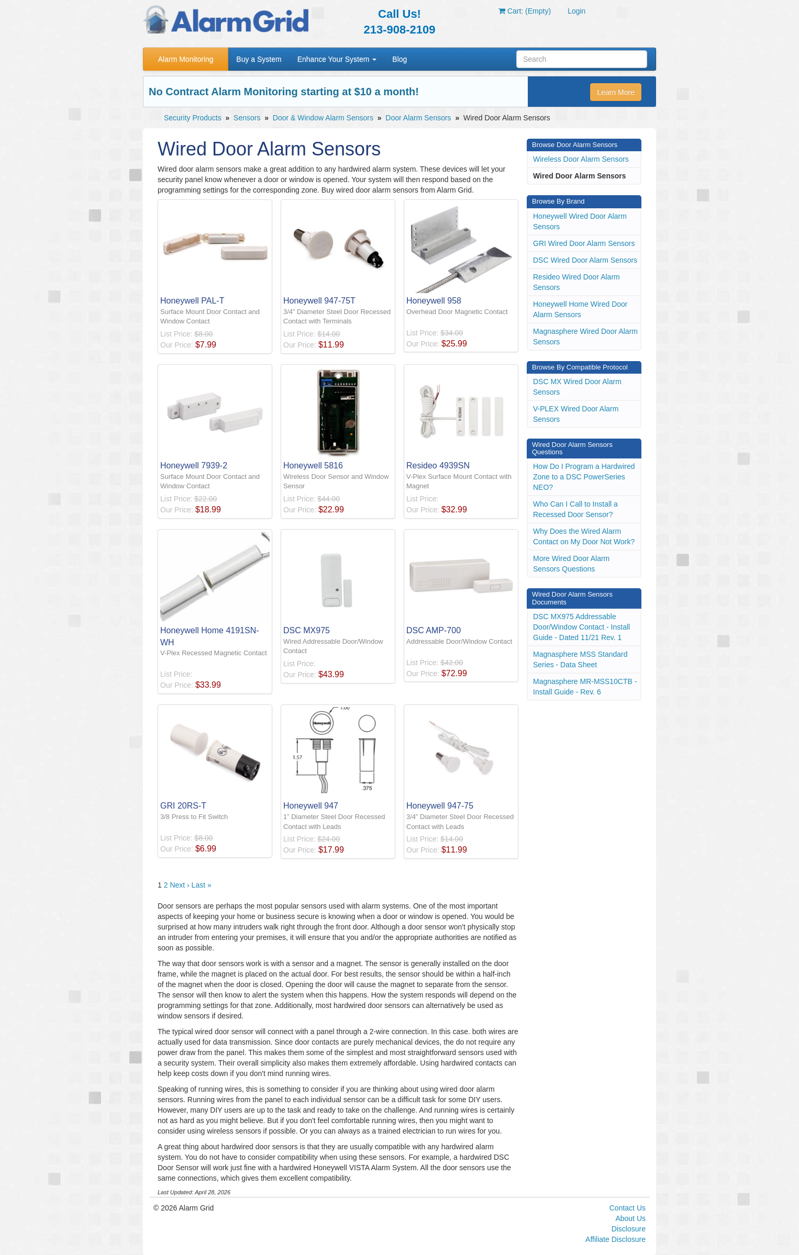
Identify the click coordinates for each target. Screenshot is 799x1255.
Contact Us (627, 1208)
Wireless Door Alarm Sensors (581, 159)
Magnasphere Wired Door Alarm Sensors (585, 336)
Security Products (192, 118)
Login (576, 11)
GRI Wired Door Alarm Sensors (584, 243)
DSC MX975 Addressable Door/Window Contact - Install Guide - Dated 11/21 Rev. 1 (581, 627)
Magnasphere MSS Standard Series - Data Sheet (580, 659)
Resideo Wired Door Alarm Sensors (576, 282)
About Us (630, 1218)
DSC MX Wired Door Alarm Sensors (577, 386)
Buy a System (258, 59)
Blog (399, 59)
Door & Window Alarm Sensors (323, 118)
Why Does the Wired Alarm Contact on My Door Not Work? (584, 536)
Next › (179, 885)
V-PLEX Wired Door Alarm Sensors (575, 414)
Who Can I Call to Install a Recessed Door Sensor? (575, 509)
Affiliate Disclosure (615, 1239)
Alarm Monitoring (186, 59)
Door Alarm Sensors (418, 118)
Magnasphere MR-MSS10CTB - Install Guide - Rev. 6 (585, 686)
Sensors (247, 118)
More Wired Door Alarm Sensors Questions (571, 563)
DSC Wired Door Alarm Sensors (585, 260)
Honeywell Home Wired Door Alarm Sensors (580, 309)
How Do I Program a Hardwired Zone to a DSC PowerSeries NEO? (584, 476)
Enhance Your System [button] (337, 59)
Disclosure (629, 1229)
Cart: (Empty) (524, 11)
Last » (202, 885)
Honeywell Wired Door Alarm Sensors (580, 221)
